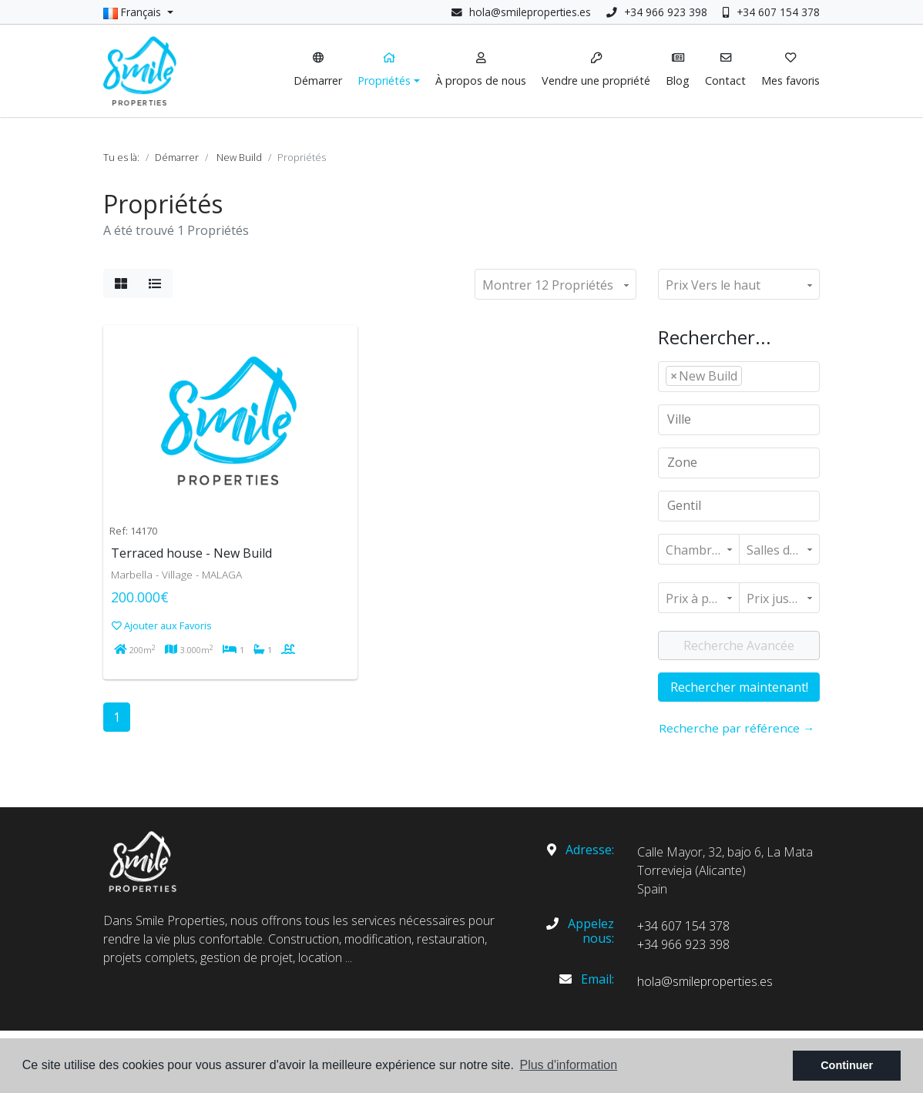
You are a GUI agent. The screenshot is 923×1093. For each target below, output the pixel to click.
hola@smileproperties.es (530, 12)
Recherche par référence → (736, 728)
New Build (239, 157)
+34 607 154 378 (771, 12)
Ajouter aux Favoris (162, 625)
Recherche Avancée (738, 645)
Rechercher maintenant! (739, 687)
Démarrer (177, 157)
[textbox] (750, 376)
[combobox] (739, 376)
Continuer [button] (847, 1065)
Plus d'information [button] (568, 1064)
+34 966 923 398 (656, 12)
